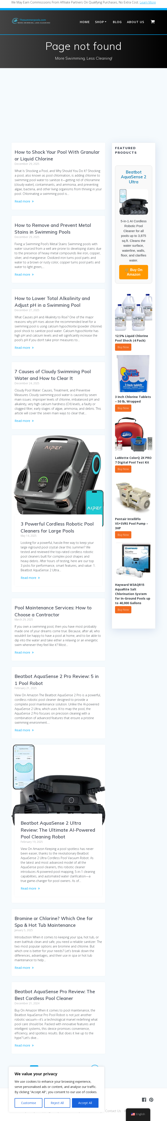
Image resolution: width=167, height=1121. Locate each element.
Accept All (85, 1103)
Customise (28, 1103)
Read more (22, 201)
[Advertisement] (83, 109)
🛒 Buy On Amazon (133, 272)
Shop (99, 22)
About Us (135, 22)
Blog (117, 22)
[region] (56, 1089)
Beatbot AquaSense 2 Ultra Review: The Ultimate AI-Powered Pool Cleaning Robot (58, 829)
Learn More (148, 2)
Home (85, 22)
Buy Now (123, 347)
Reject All (57, 1103)
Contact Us (113, 1111)
